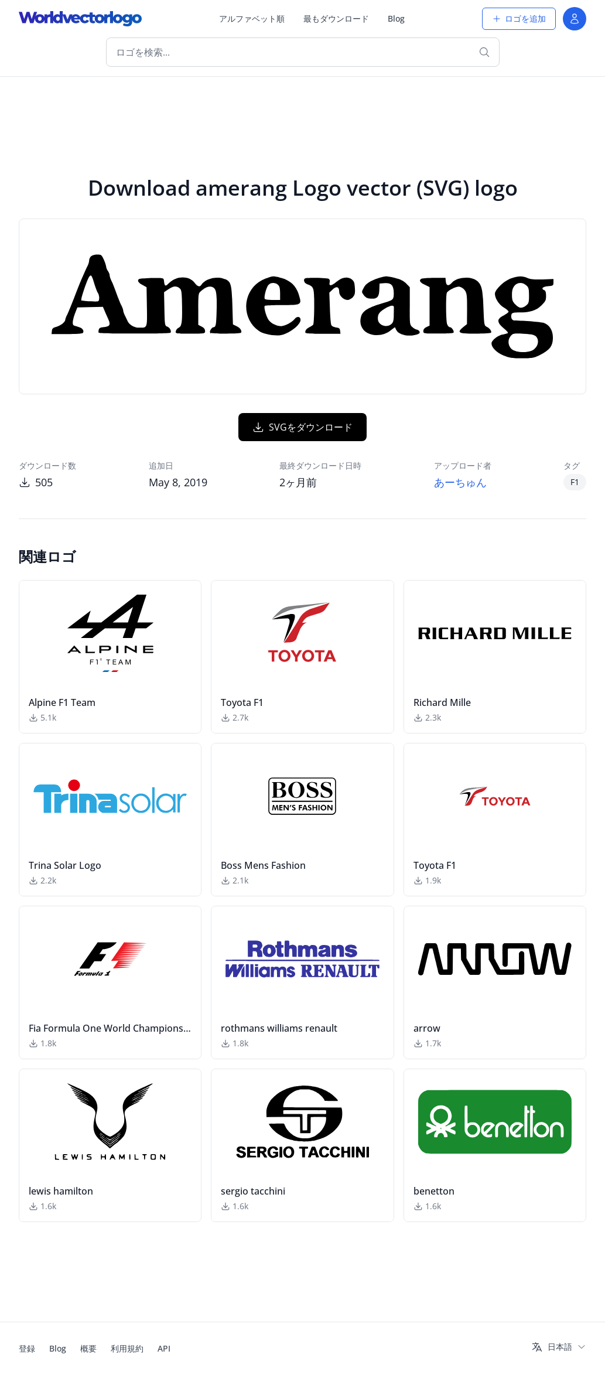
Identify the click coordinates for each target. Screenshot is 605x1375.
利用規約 (127, 1348)
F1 (574, 481)
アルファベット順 (252, 18)
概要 (88, 1348)
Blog (396, 18)
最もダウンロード (336, 18)
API (164, 1348)
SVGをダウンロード (302, 427)
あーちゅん (460, 482)
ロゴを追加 (519, 18)
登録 (27, 1348)
